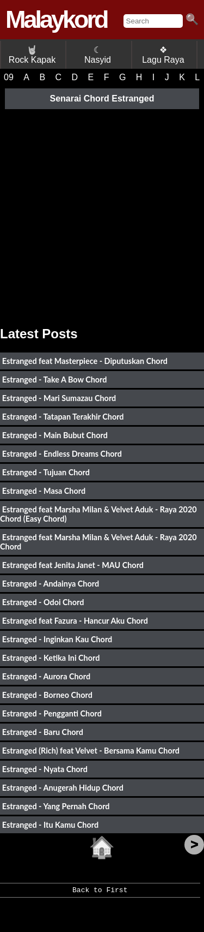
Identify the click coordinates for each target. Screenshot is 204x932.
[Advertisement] (102, 213)
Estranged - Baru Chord (42, 732)
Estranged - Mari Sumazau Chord (59, 398)
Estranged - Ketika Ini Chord (51, 657)
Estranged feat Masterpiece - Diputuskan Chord (85, 361)
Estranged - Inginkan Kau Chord (57, 639)
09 (9, 77)
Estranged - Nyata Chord (45, 769)
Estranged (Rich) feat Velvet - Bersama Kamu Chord (91, 750)
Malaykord (56, 19)
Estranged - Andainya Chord (50, 583)
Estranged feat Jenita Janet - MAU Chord (73, 565)
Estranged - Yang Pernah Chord (56, 806)
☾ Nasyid (97, 54)
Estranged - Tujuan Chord (46, 472)
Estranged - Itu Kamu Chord (50, 824)
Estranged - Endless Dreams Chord (62, 453)
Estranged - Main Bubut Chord (55, 435)
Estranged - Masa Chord (43, 490)
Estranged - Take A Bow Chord (54, 379)
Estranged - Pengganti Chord (52, 713)
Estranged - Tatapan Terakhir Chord (63, 416)
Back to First (99, 894)
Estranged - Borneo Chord (47, 695)
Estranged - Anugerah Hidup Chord (62, 787)
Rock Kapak (32, 54)
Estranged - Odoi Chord (43, 602)
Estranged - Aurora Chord (46, 676)
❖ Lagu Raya (163, 54)
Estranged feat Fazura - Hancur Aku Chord (75, 620)
